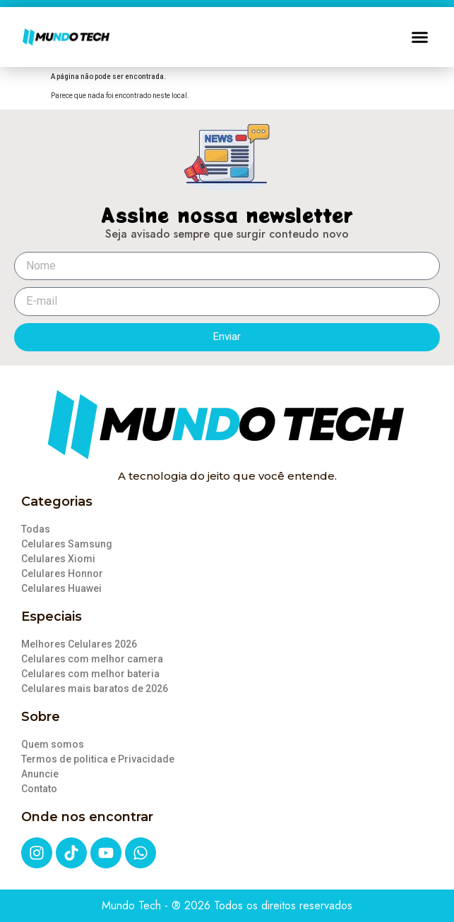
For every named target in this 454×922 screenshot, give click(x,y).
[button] (420, 37)
